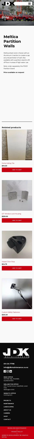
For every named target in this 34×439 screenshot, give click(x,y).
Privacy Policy (17, 432)
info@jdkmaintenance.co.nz (16, 367)
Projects (7, 400)
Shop (6, 416)
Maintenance (9, 403)
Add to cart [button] (17, 169)
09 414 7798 (9, 364)
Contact (7, 419)
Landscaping (9, 407)
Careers (7, 413)
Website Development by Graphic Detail (15, 436)
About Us (7, 410)
